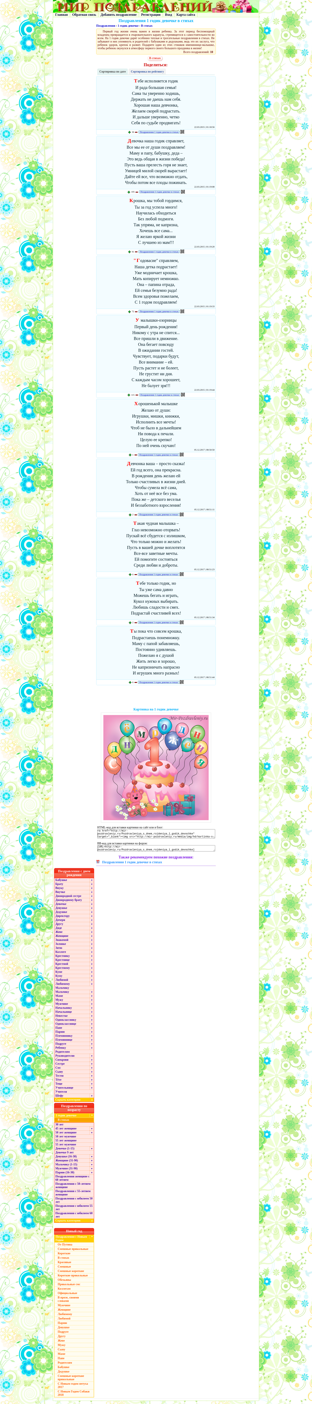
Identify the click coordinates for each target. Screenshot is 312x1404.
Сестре (60, 1066)
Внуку (59, 891)
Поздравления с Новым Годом (71, 1241)
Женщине (61, 939)
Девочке (60, 907)
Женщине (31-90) (66, 1163)
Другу (59, 927)
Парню (60, 1034)
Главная (61, 14)
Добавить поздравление (119, 14)
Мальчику (62, 991)
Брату (59, 887)
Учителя (61, 1094)
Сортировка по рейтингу (147, 71)
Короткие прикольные (73, 1278)
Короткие (64, 1256)
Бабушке (61, 883)
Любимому (62, 987)
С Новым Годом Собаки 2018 (73, 1396)
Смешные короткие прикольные (71, 1381)
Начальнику (63, 1011)
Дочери (60, 923)
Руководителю (65, 1058)
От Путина (65, 1247)
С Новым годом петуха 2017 (73, 1388)
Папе (58, 1031)
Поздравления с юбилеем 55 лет (74, 1210)
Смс (58, 1070)
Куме (58, 975)
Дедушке (61, 915)
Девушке (61, 911)
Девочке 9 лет (64, 1155)
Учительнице (64, 1090)
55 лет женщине (65, 1143)
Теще (58, 1086)
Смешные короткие (71, 1274)
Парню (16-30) (64, 1175)
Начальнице (63, 1015)
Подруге (60, 1046)
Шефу (59, 1098)
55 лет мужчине (65, 1147)
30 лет (59, 1127)
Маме (59, 999)
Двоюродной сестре (68, 899)
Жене (59, 935)
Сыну (59, 1074)
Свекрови (61, 1062)
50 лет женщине (65, 1135)
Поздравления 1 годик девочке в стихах (159, 132)
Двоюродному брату (68, 903)
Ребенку (60, 1050)
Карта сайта (185, 14)
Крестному (62, 971)
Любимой (61, 983)
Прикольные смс (69, 1287)
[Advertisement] (156, 697)
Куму (58, 979)
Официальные (67, 1296)
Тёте (58, 1082)
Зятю (58, 951)
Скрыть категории (74, 1103)
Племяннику (63, 1038)
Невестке (61, 1019)
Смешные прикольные (73, 1252)
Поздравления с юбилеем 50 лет (74, 1203)
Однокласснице (65, 1027)
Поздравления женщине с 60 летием (72, 1181)
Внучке (60, 895)
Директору (62, 919)
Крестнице (62, 963)
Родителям (62, 1054)
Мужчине (61, 1007)
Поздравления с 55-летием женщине (73, 1196)
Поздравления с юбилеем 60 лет (74, 1218)
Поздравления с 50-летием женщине (73, 1188)
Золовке (60, 947)
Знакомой (61, 943)
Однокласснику (65, 1023)
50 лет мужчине (65, 1139)
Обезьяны (64, 1283)
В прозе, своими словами (68, 1302)
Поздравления (105, 25)
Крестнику (62, 959)
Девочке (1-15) (64, 1151)
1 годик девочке (128, 25)
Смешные (64, 1269)
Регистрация (150, 14)
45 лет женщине (65, 1131)
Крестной (61, 967)
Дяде (58, 931)
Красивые (64, 1265)
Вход (168, 14)
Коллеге (60, 955)
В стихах (147, 25)
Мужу (59, 1003)
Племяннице (63, 1042)
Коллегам (64, 1291)
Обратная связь (84, 14)
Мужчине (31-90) (66, 1171)
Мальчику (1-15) (66, 1167)
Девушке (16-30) (66, 1159)
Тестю (59, 1078)
